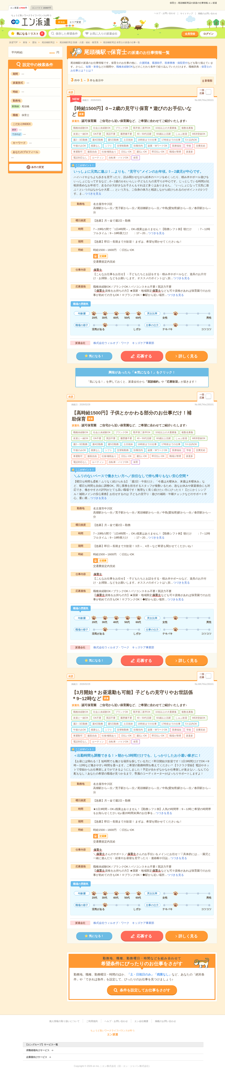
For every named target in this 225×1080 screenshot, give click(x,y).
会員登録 (190, 33)
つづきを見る (93, 193)
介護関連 (144, 62)
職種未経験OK (124, 66)
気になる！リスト (31, 33)
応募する (144, 356)
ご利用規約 (92, 1021)
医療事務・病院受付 (176, 62)
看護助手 (157, 62)
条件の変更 (37, 167)
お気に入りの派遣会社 (103, 33)
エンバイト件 (41, 8)
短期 (88, 66)
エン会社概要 (141, 1021)
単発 (95, 66)
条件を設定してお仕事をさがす (145, 990)
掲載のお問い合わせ (207, 14)
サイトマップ (186, 14)
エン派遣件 (18, 8)
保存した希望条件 (67, 33)
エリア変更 (75, 22)
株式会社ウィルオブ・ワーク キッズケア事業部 (123, 343)
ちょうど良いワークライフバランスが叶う (31, 15)
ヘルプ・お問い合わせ (164, 13)
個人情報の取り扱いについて (64, 1021)
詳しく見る (188, 356)
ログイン (208, 33)
